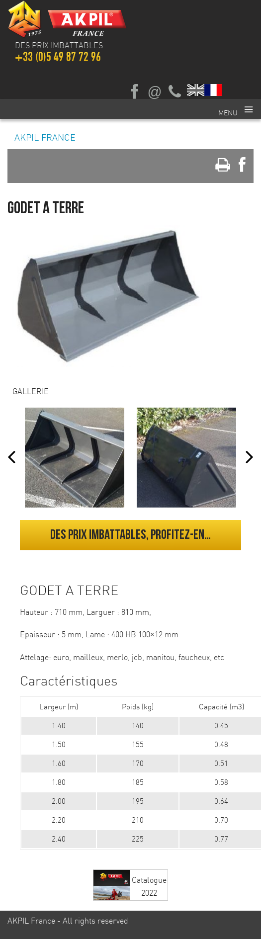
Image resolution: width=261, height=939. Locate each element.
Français (213, 90)
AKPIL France (45, 137)
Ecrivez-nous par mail (154, 92)
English (196, 90)
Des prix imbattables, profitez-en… (130, 535)
